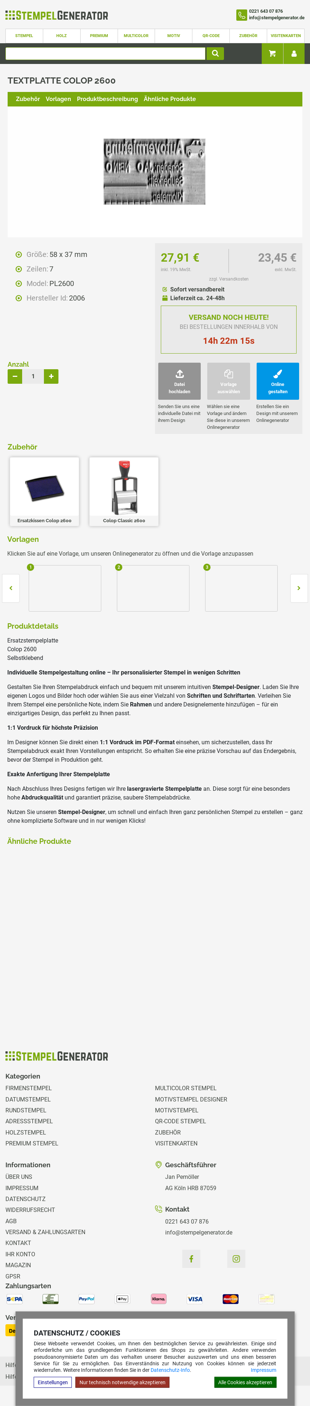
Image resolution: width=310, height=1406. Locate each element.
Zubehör (248, 35)
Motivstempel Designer (191, 1099)
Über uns (18, 1176)
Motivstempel (177, 1110)
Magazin (18, 1265)
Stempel (24, 35)
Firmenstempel (28, 1088)
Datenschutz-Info (170, 1370)
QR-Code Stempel (180, 1121)
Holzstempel (25, 1132)
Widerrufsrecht (30, 1209)
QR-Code (211, 35)
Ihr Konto (20, 1254)
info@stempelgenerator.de (198, 1232)
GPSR (12, 1276)
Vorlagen (58, 99)
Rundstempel (25, 1110)
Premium (99, 35)
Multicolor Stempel (186, 1088)
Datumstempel (28, 1099)
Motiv (173, 35)
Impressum (263, 1370)
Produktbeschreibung (107, 99)
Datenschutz (25, 1199)
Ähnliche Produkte (170, 99)
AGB (11, 1221)
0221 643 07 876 (187, 1221)
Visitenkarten (286, 35)
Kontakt (18, 1243)
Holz (61, 35)
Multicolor (136, 35)
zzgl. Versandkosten (229, 279)
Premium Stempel (31, 1143)
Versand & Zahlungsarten (45, 1232)
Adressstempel (29, 1121)
